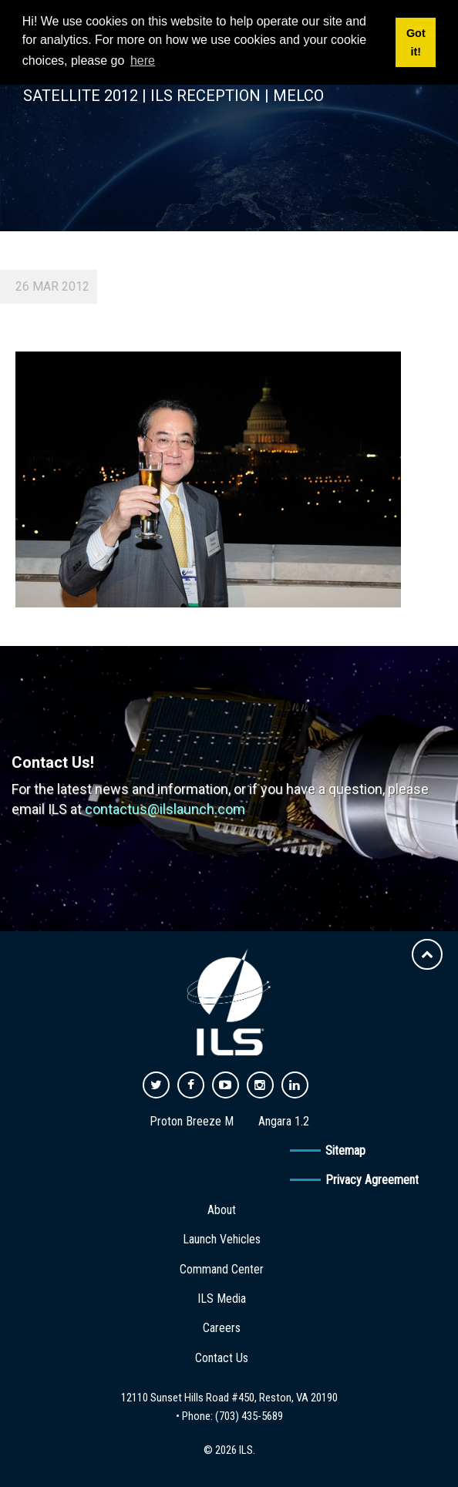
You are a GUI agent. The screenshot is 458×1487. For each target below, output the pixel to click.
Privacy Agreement (372, 1179)
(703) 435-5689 (249, 1416)
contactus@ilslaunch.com (165, 809)
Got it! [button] (416, 42)
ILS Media (221, 1298)
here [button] (142, 60)
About (221, 1210)
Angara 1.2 (283, 1121)
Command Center (222, 1269)
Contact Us (221, 1358)
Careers (222, 1327)
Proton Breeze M (192, 1121)
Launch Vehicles (222, 1239)
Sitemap (345, 1150)
